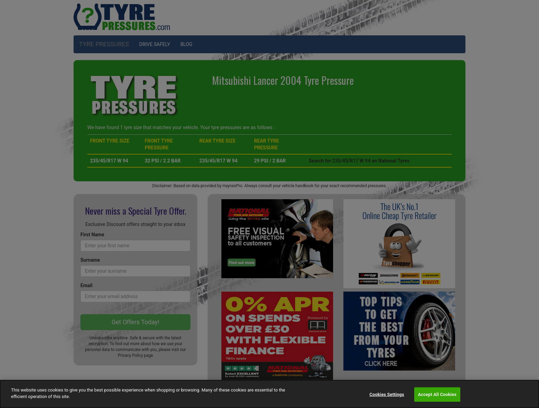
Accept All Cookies (437, 394)
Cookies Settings (387, 394)
